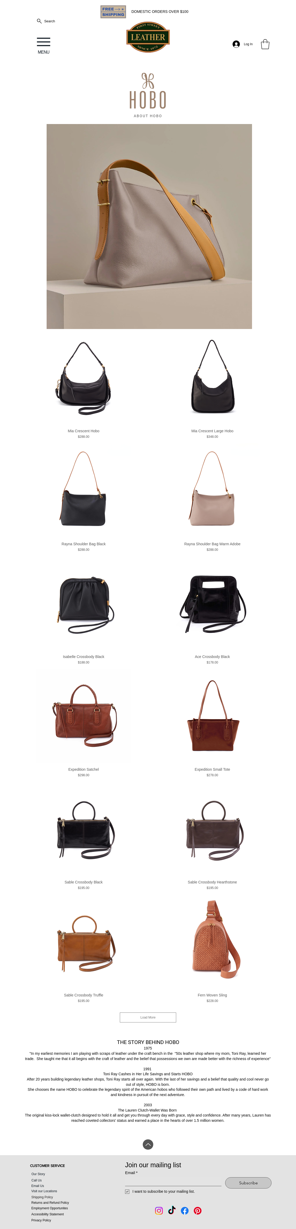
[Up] (148, 1144)
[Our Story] (53, 1174)
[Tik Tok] (172, 1211)
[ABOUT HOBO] (148, 116)
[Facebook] (185, 1211)
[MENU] (44, 44)
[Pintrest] (198, 1211)
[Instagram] (159, 1211)
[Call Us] (53, 1180)
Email (131, 1172)
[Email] (171, 1181)
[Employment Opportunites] (57, 1208)
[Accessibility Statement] (57, 1214)
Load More (147, 1017)
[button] (265, 44)
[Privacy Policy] (57, 1220)
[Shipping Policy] (57, 1197)
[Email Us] (49, 1186)
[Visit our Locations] (57, 1191)
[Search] (46, 21)
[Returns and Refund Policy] (57, 1202)
